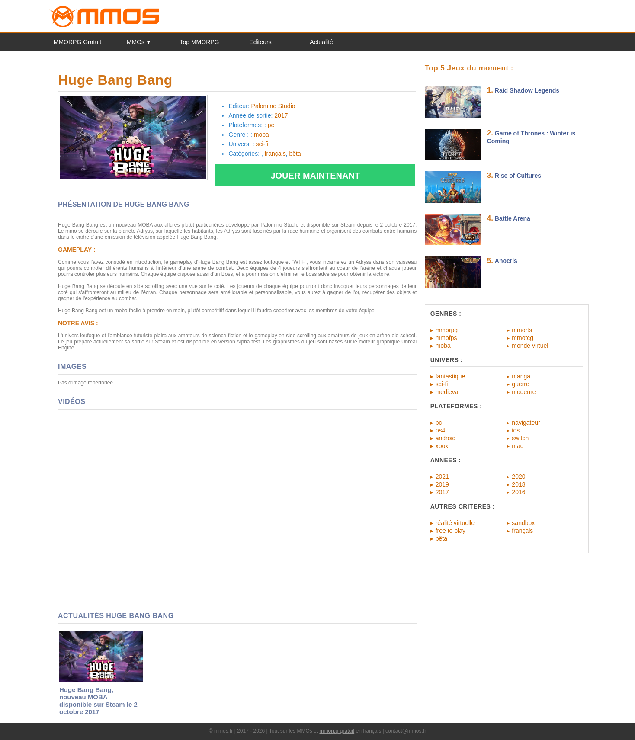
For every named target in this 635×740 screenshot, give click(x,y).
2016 (518, 492)
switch (520, 438)
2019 (442, 484)
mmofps (446, 337)
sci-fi (442, 384)
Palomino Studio (273, 106)
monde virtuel (530, 345)
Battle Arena (512, 218)
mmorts (522, 330)
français (522, 530)
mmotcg (522, 337)
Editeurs (260, 41)
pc (439, 422)
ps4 (441, 430)
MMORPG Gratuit (77, 41)
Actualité (321, 41)
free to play (450, 530)
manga (521, 376)
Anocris (506, 260)
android (446, 438)
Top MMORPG (199, 41)
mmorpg (447, 330)
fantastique (450, 376)
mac (517, 445)
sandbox (523, 522)
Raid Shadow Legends (527, 90)
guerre (520, 384)
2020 (518, 476)
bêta (441, 538)
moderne (524, 391)
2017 (442, 492)
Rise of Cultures (518, 175)
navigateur (526, 422)
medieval (448, 391)
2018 (518, 484)
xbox (442, 445)
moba (443, 345)
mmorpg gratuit (336, 731)
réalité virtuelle (455, 522)
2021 (442, 476)
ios (516, 430)
